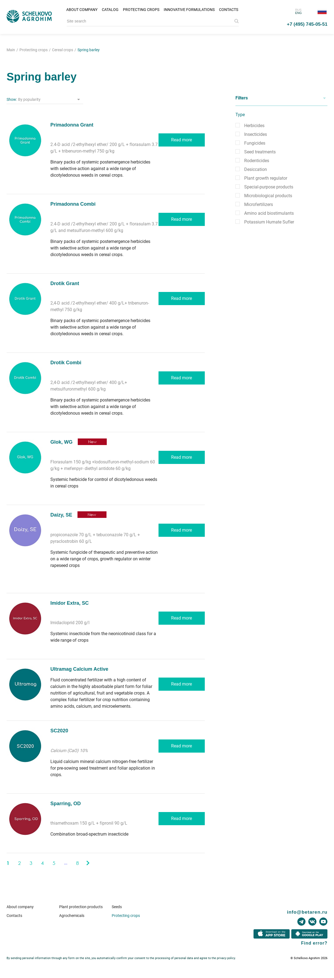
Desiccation (255, 169)
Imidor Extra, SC (69, 603)
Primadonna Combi (73, 204)
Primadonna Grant (71, 125)
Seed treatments (260, 151)
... (65, 862)
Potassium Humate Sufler (269, 222)
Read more (181, 139)
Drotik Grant (64, 283)
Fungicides (254, 143)
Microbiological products (268, 195)
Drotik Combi (65, 362)
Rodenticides (256, 160)
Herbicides (254, 125)
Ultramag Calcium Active (79, 669)
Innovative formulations (189, 9)
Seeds (117, 907)
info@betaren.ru (307, 912)
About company (81, 9)
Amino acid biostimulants (269, 213)
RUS (298, 10)
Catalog (110, 9)
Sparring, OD (65, 803)
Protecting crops (141, 9)
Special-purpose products (268, 187)
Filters (241, 98)
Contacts (228, 9)
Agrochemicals (71, 915)
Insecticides (255, 134)
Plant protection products (81, 907)
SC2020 (59, 730)
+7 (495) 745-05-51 (307, 24)
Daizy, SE (61, 515)
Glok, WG (61, 442)
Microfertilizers (258, 204)
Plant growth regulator (265, 178)
